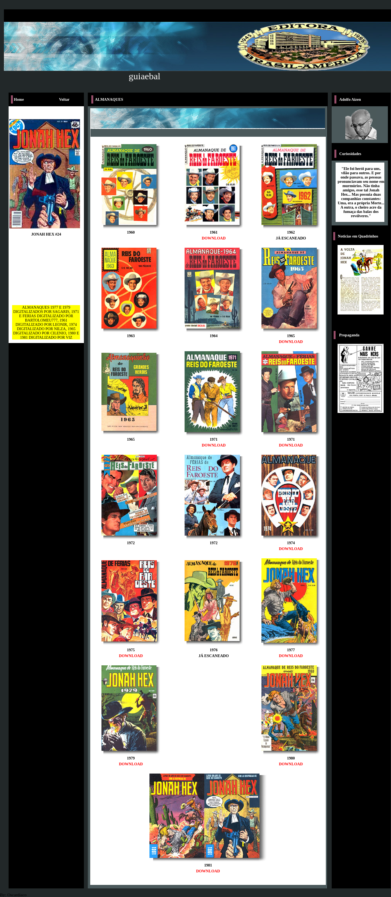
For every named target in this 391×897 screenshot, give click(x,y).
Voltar (64, 99)
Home (19, 99)
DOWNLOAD (214, 238)
